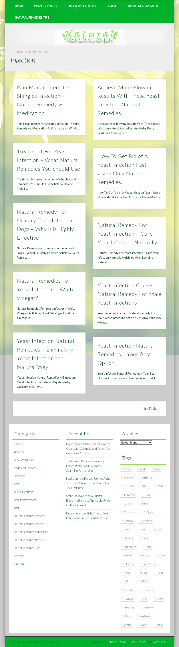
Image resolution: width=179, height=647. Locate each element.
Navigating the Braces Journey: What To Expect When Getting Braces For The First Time (88, 483)
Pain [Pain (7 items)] (160, 572)
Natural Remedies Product (28, 540)
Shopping (18, 556)
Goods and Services (24, 468)
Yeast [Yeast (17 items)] (160, 624)
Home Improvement (143, 6)
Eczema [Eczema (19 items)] (128, 520)
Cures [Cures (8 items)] (127, 503)
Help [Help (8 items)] (148, 546)
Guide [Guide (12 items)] (158, 529)
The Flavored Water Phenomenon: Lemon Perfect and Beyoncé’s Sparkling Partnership (86, 465)
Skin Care (18, 564)
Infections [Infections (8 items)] (149, 564)
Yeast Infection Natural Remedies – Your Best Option (126, 354)
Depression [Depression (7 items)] (130, 512)
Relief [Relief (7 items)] (143, 581)
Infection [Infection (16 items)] (129, 564)
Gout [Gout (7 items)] (143, 529)
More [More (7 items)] (127, 572)
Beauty (16, 444)
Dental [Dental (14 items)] (145, 503)
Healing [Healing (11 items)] (128, 538)
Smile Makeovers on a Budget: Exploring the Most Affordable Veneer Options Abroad (88, 500)
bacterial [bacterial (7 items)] (129, 486)
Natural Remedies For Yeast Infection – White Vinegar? (46, 289)
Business (18, 452)
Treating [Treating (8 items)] (128, 607)
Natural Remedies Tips (32, 17)
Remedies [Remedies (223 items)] (129, 590)
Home (19, 6)
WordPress (160, 642)
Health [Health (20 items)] (146, 538)
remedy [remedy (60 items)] (149, 590)
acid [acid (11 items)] (142, 469)
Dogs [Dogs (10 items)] (150, 512)
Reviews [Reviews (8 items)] (128, 598)
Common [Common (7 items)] (129, 494)
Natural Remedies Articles (28, 524)
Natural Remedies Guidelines (30, 532)
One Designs (138, 642)
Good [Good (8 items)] (127, 529)
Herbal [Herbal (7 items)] (128, 555)
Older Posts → (151, 408)
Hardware (18, 476)
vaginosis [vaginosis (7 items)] (145, 616)
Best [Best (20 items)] (145, 486)
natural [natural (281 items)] (144, 572)
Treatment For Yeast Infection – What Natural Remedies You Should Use (48, 160)
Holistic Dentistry (23, 492)
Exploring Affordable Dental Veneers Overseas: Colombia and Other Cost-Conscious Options (89, 448)
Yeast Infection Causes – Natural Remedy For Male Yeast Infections (129, 294)
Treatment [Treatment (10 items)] (149, 607)
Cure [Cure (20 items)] (148, 494)
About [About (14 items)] (127, 469)
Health (112, 6)
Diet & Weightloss (82, 6)
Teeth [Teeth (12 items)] (160, 598)
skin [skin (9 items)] (145, 598)
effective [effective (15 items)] (147, 520)
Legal (15, 508)
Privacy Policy (45, 6)
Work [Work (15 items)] (144, 624)
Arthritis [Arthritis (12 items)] (147, 477)
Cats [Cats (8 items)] (160, 486)
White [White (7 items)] (127, 624)
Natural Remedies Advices (28, 516)
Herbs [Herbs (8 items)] (144, 555)
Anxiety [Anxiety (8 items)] (128, 477)
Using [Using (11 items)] (127, 616)
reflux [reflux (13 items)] (127, 581)
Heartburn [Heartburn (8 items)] (130, 546)
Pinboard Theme (116, 642)
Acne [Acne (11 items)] (157, 469)
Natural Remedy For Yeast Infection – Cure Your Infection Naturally (127, 233)
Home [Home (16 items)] (161, 555)
